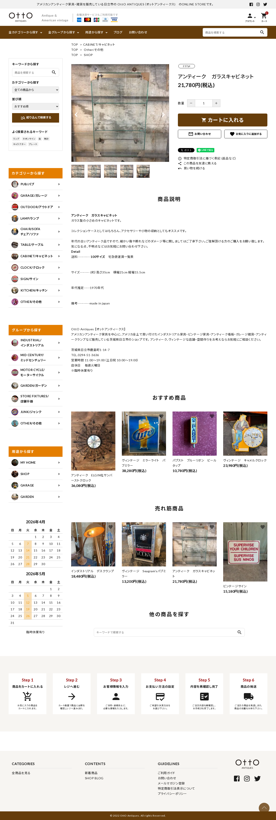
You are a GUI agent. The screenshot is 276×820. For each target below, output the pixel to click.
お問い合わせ (138, 32)
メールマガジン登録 (171, 783)
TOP (74, 44)
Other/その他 (93, 49)
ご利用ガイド (166, 773)
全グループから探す (61, 32)
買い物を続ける (191, 168)
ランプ (16, 138)
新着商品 (91, 773)
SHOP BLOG (94, 778)
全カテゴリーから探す (23, 32)
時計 (46, 138)
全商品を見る (21, 773)
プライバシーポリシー (172, 793)
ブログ (118, 32)
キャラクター (19, 144)
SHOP (88, 55)
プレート (33, 144)
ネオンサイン (29, 138)
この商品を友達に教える (197, 163)
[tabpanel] (120, 113)
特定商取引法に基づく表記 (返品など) (207, 158)
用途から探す (94, 32)
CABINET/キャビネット (99, 44)
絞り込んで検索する (35, 117)
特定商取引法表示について (176, 788)
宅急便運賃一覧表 (119, 257)
